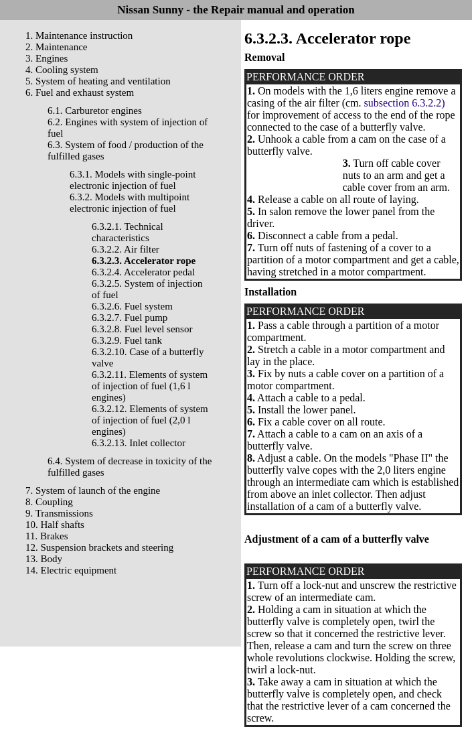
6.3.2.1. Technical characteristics (127, 232)
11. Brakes (46, 536)
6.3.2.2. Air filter (125, 249)
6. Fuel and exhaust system (79, 92)
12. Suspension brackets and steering (99, 547)
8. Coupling (49, 501)
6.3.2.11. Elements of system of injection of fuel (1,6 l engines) (150, 386)
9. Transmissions (59, 513)
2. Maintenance (56, 47)
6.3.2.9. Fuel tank (127, 340)
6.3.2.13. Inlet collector (138, 443)
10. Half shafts (54, 524)
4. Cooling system (61, 69)
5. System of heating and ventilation (98, 81)
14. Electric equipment (70, 570)
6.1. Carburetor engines (95, 110)
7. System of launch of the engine (92, 490)
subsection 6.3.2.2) (404, 103)
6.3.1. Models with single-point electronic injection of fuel (132, 180)
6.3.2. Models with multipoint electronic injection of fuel (129, 203)
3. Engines (46, 58)
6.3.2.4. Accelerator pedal (143, 272)
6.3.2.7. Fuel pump (129, 317)
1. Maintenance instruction (79, 35)
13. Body (43, 558)
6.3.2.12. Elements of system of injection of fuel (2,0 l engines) (150, 420)
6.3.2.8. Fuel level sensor (142, 329)
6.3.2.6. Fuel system (132, 306)
